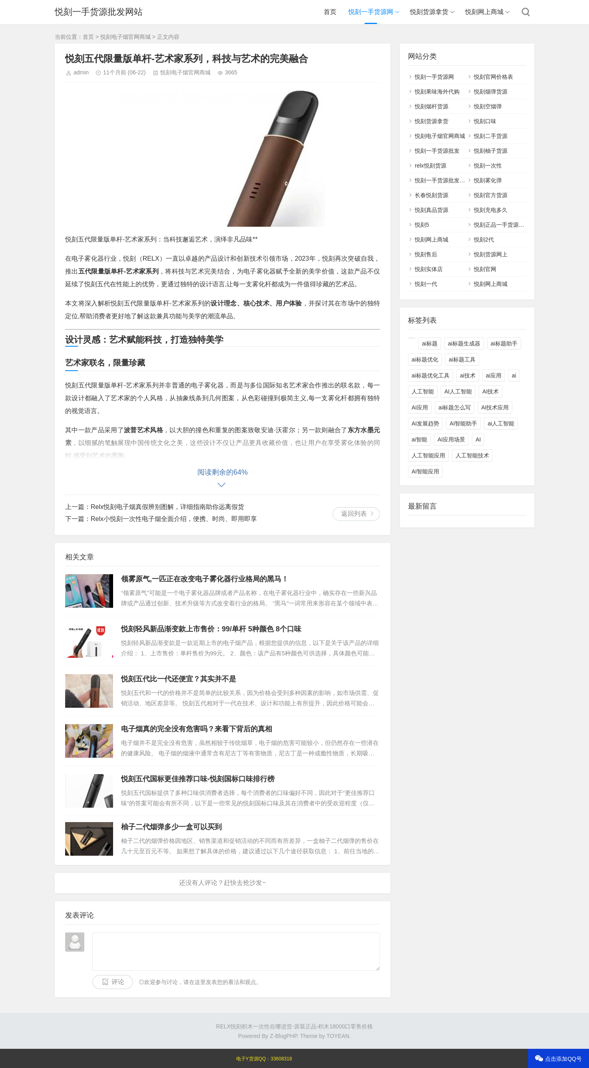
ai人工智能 (501, 423)
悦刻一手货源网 (370, 11)
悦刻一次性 (488, 165)
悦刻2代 (484, 239)
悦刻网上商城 (484, 11)
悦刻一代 (426, 284)
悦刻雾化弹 (488, 180)
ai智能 (419, 439)
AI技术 (490, 391)
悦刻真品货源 (431, 210)
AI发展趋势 (425, 423)
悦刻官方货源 (490, 195)
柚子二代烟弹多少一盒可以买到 (171, 827)
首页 (330, 11)
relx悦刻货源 (430, 165)
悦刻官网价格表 (493, 77)
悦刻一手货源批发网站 (99, 12)
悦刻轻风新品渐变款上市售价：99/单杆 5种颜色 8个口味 (211, 629)
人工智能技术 (472, 455)
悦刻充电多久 (490, 210)
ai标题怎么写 (454, 407)
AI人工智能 (458, 391)
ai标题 (430, 343)
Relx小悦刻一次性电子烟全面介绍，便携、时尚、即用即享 (174, 518)
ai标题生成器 (464, 343)
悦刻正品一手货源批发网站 (507, 225)
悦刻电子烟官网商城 (125, 37)
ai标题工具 (462, 359)
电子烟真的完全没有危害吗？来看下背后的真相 (196, 729)
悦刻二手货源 (490, 136)
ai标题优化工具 (431, 375)
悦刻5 (422, 225)
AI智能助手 (463, 423)
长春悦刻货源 (431, 195)
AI (478, 439)
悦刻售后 (426, 254)
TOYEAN (337, 1036)
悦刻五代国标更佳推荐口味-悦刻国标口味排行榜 (198, 779)
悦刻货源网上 (490, 254)
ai (514, 375)
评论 (117, 981)
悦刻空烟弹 (488, 106)
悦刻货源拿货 (429, 11)
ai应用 (493, 375)
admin (81, 72)
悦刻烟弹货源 (490, 91)
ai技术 (468, 375)
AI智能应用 (425, 471)
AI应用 (420, 407)
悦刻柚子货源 (490, 151)
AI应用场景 (451, 439)
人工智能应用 (428, 455)
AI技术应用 (495, 407)
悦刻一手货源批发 (437, 151)
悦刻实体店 (429, 269)
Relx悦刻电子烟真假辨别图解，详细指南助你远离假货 (167, 506)
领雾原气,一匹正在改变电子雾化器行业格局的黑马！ (205, 579)
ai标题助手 (504, 343)
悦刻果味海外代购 (437, 91)
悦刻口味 (485, 121)
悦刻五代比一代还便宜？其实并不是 (178, 679)
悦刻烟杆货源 (431, 106)
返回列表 (354, 513)
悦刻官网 (485, 269)
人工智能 (423, 391)
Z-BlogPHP (283, 1036)
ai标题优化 (425, 359)
